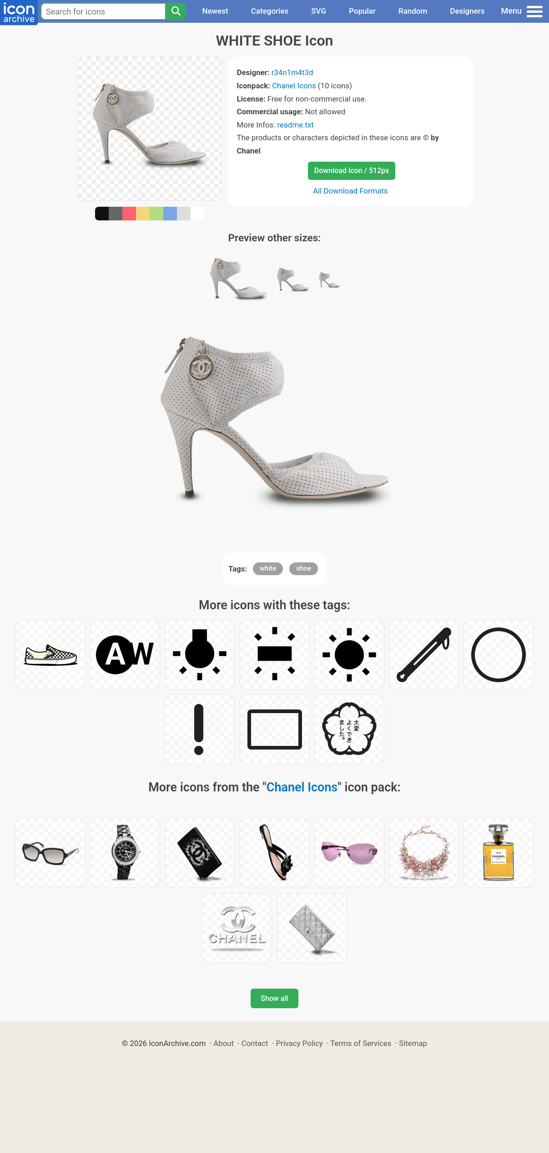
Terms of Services (360, 1043)
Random (412, 10)
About (223, 1043)
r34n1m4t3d (292, 72)
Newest (215, 10)
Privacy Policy (299, 1043)
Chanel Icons (294, 85)
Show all (274, 998)
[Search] (175, 11)
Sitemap (413, 1043)
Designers (467, 10)
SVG (318, 10)
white (268, 568)
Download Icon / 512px (351, 170)
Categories (270, 10)
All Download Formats (350, 190)
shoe (303, 568)
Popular (362, 10)
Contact (255, 1043)
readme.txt (295, 124)
